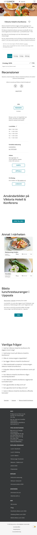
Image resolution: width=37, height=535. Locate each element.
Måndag (27, 56)
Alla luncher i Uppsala (9, 300)
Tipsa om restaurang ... (16, 441)
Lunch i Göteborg (15, 452)
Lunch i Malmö (14, 455)
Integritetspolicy (16, 529)
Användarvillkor (16, 527)
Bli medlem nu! (22, 180)
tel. (13, 149)
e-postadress (12, 147)
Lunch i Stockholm (15, 449)
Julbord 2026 (14, 466)
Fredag (21, 56)
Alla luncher (14, 504)
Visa (18, 315)
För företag (18, 111)
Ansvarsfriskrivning (16, 531)
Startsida (6, 400)
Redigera (18, 108)
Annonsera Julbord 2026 (17, 484)
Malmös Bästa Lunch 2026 (17, 518)
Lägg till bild (18, 91)
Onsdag (10, 56)
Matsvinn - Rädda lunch (17, 462)
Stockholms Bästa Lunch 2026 (18, 511)
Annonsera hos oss (16, 492)
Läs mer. (26, 44)
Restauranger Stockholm (17, 459)
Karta (18, 165)
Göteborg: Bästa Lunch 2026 (18, 514)
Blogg (12, 507)
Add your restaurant (16, 481)
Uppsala (18, 171)
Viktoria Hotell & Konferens (26, 400)
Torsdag (16, 56)
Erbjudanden (14, 469)
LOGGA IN (18, 184)
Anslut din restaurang (16, 477)
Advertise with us (15, 496)
